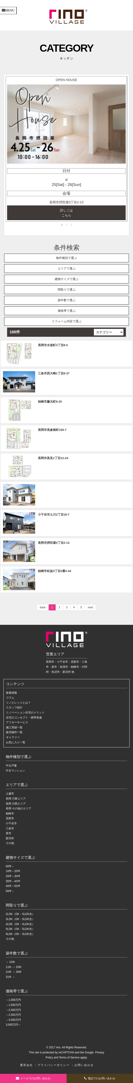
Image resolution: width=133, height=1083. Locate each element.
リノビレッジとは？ (18, 702)
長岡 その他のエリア (18, 808)
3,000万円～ (13, 1024)
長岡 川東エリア (16, 798)
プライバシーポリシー (53, 1065)
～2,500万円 (13, 1014)
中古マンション (15, 770)
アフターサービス (17, 722)
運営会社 (26, 1065)
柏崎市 (10, 813)
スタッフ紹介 (14, 707)
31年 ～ (10, 977)
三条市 (10, 828)
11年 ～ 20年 (14, 967)
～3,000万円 (13, 1019)
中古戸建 (11, 765)
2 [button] (66, 225)
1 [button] (62, 225)
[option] (66, 149)
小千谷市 (11, 823)
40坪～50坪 (13, 886)
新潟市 (10, 838)
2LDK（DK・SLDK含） (20, 914)
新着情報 (11, 692)
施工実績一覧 (14, 727)
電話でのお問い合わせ (99, 1078)
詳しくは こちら (66, 212)
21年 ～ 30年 (14, 972)
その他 (10, 843)
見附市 (10, 818)
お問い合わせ (84, 1065)
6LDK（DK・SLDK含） (20, 934)
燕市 (8, 833)
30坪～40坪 (13, 881)
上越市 (10, 793)
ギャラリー (13, 737)
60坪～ (10, 866)
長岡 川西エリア (16, 803)
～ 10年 (10, 962)
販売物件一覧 (14, 732)
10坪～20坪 (13, 871)
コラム (10, 697)
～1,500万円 (13, 1005)
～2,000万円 (13, 1010)
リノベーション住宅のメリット (25, 712)
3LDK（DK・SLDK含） (20, 919)
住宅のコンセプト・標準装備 (24, 717)
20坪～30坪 (13, 876)
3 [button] (71, 225)
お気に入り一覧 (15, 742)
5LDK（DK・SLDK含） (20, 929)
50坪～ (10, 891)
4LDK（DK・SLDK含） (20, 924)
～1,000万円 (13, 1000)
